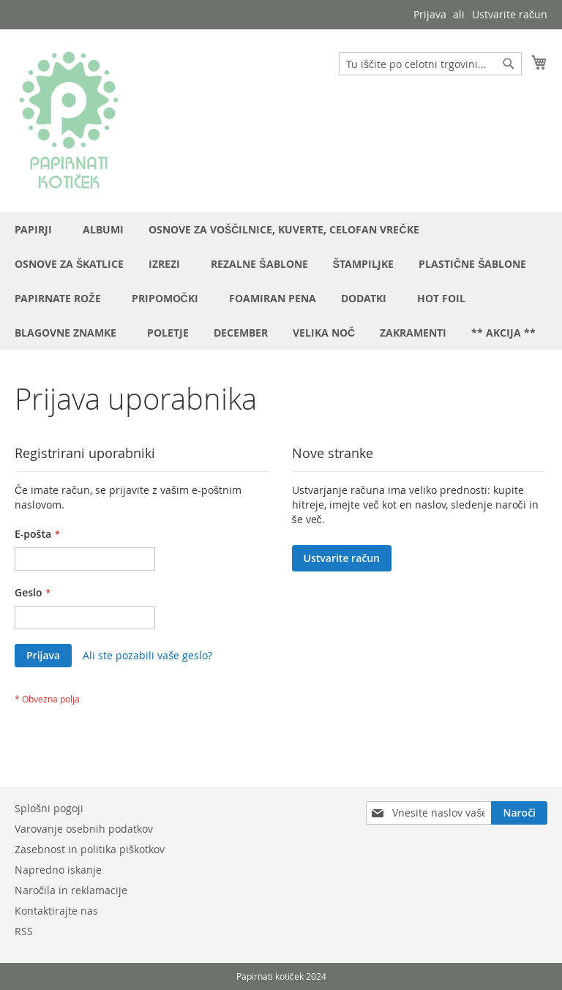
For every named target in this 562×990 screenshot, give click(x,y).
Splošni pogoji (49, 808)
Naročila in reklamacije (71, 890)
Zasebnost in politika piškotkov (90, 849)
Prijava (429, 14)
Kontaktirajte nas (56, 911)
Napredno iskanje (58, 870)
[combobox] (430, 63)
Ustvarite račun (509, 14)
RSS (24, 931)
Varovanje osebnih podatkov (84, 829)
